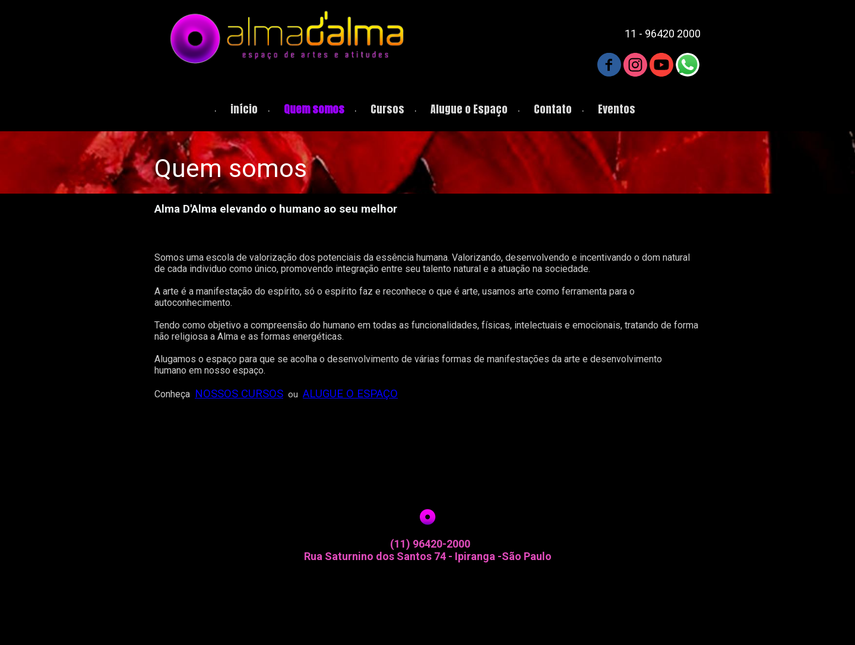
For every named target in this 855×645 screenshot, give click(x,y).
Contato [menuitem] (553, 109)
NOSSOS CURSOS (239, 393)
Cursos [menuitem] (387, 109)
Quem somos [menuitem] (314, 109)
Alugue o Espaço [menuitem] (469, 109)
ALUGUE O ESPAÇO (350, 393)
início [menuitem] (244, 109)
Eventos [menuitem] (616, 109)
